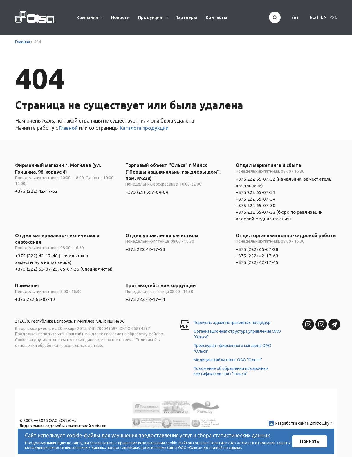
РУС (333, 17)
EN (323, 17)
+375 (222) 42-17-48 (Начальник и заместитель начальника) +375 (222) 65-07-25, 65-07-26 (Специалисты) (64, 261)
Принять (309, 441)
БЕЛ (314, 17)
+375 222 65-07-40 (35, 298)
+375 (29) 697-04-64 (146, 192)
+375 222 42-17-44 (145, 298)
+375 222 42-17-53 (145, 248)
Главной (68, 128)
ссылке (235, 447)
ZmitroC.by (319, 422)
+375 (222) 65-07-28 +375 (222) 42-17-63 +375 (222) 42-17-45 (257, 255)
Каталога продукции (145, 128)
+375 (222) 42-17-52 (36, 191)
